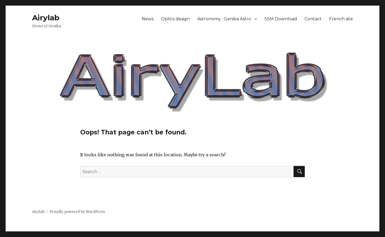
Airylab (45, 17)
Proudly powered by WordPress (77, 211)
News (147, 18)
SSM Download (280, 18)
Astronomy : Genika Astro (224, 18)
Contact (313, 18)
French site (341, 18)
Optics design (175, 18)
